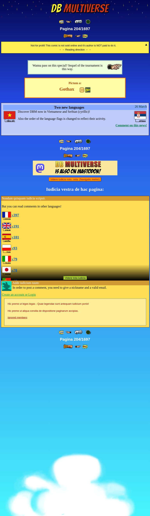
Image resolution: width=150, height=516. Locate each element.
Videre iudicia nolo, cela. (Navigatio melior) (75, 342)
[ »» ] (85, 36)
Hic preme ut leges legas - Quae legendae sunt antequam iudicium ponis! (48, 467)
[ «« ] (62, 21)
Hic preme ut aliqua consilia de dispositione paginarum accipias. (43, 474)
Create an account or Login (19, 458)
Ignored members (17, 481)
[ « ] (78, 22)
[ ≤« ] (68, 21)
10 (82, 253)
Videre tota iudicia (75, 441)
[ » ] (68, 36)
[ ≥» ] (78, 36)
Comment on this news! (131, 289)
